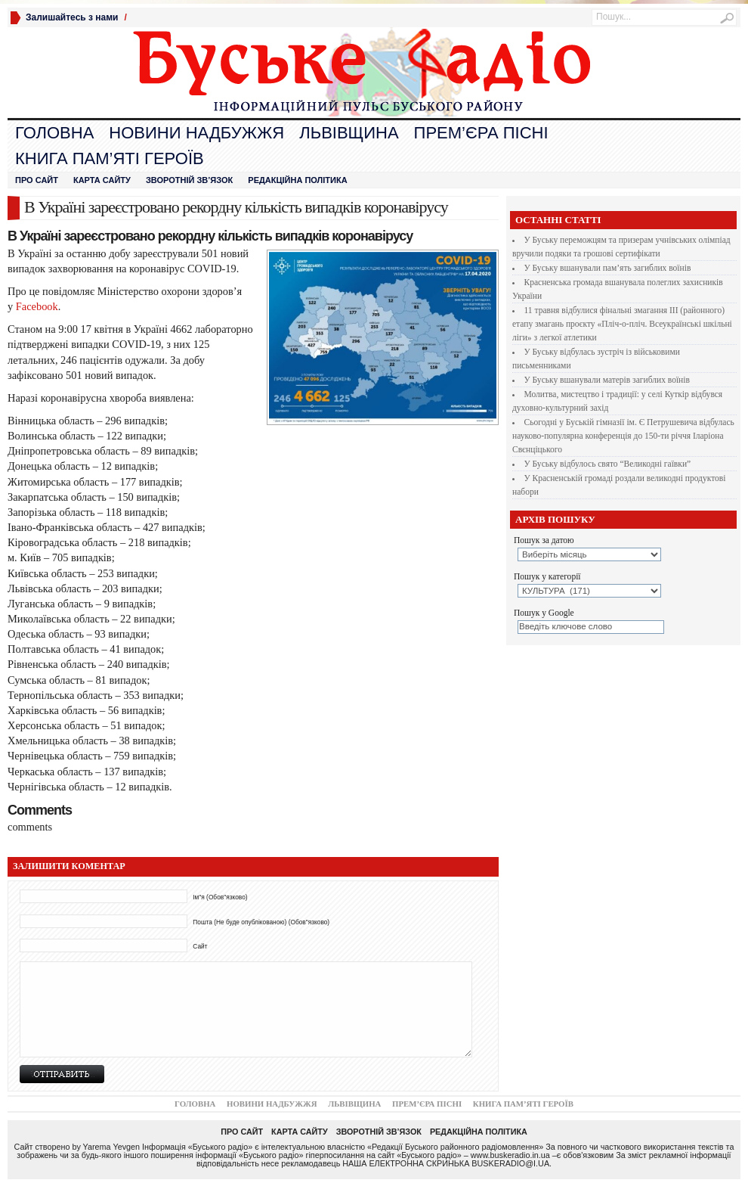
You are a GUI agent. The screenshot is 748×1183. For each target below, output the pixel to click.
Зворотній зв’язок (189, 180)
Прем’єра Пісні (481, 132)
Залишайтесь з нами (72, 17)
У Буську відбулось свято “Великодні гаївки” (607, 463)
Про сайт (36, 180)
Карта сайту (102, 180)
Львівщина (348, 132)
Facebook (35, 306)
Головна (54, 132)
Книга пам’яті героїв (109, 158)
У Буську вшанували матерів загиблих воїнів (607, 379)
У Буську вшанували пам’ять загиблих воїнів (607, 267)
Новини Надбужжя (196, 132)
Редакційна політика (297, 180)
